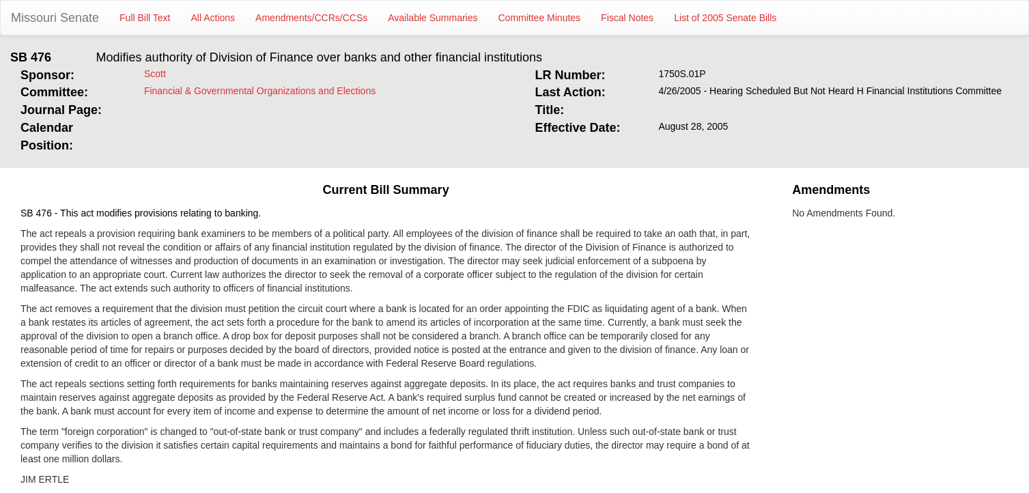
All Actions (213, 17)
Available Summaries (432, 17)
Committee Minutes (539, 17)
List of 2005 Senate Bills (725, 17)
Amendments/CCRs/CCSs (311, 17)
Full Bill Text (144, 17)
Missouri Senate (55, 18)
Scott (155, 73)
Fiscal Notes (627, 17)
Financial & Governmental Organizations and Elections (260, 90)
